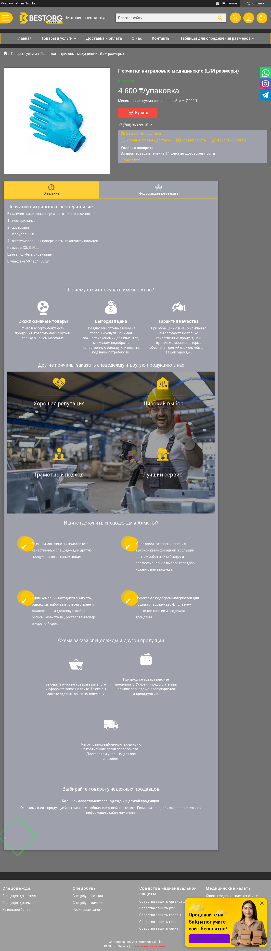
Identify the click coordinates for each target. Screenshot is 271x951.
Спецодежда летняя (19, 896)
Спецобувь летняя (88, 896)
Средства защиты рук (157, 908)
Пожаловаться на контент (148, 946)
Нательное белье (16, 910)
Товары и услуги (56, 38)
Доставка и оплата (104, 38)
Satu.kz (157, 942)
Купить (141, 112)
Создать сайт (10, 3)
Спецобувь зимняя (88, 903)
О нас (137, 38)
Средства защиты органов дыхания (168, 901)
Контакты (161, 38)
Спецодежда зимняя (19, 903)
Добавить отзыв (262, 18)
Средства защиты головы (160, 915)
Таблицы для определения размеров (215, 38)
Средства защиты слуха (158, 928)
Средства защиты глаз (157, 922)
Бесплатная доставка (144, 133)
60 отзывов (229, 3)
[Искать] (220, 18)
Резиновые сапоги (88, 910)
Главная (24, 38)
